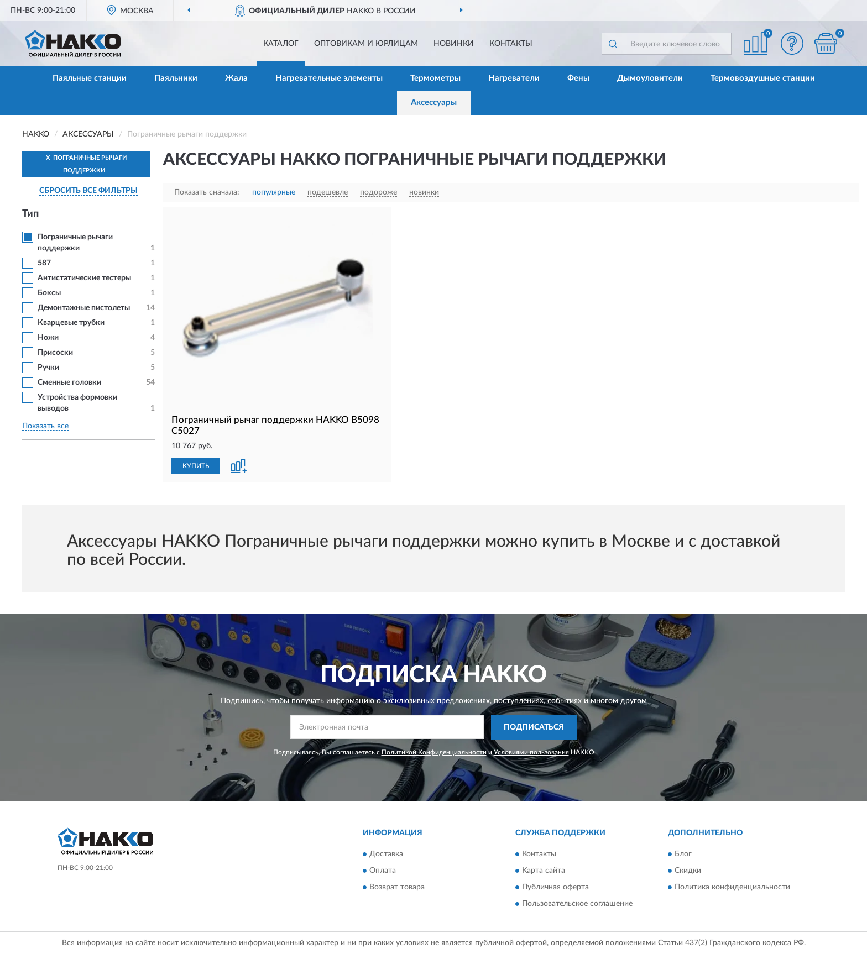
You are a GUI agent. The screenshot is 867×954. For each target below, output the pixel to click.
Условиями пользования (531, 752)
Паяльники (175, 78)
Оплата (382, 871)
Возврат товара (397, 888)
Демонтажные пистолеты (84, 308)
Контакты (510, 44)
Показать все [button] (45, 426)
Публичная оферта (555, 888)
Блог (683, 854)
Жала (236, 78)
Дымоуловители (650, 78)
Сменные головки (69, 382)
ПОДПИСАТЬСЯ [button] (534, 727)
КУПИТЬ (195, 466)
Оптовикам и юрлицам (366, 44)
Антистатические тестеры (84, 278)
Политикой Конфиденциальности (434, 752)
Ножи (48, 338)
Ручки (48, 367)
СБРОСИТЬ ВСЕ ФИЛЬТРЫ (88, 191)
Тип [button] (30, 214)
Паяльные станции (90, 78)
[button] (792, 43)
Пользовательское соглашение (577, 904)
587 (44, 263)
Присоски (55, 353)
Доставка (386, 854)
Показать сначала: (206, 192)
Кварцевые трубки (71, 323)
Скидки (688, 871)
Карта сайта (543, 871)
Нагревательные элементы (329, 78)
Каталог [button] (281, 44)
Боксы (49, 293)
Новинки (453, 44)
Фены (578, 78)
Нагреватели (514, 78)
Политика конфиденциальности (732, 888)
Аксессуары (434, 102)
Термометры (435, 78)
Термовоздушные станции (763, 78)
